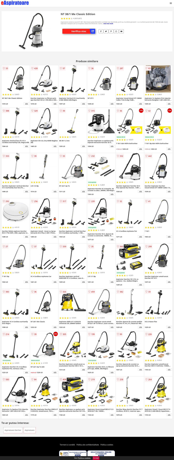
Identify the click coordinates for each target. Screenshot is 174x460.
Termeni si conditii (67, 444)
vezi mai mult (108, 24)
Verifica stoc (83, 31)
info (26, 104)
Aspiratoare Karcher (13, 430)
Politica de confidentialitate (88, 444)
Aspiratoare (29, 430)
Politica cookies (107, 444)
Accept (96, 458)
